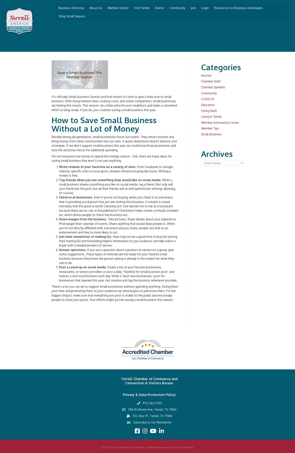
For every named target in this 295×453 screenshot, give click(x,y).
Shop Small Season (72, 16)
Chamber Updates (213, 87)
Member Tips (210, 128)
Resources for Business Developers (238, 8)
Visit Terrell (141, 8)
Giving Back (209, 111)
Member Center (117, 8)
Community (177, 8)
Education (208, 105)
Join (193, 8)
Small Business (211, 134)
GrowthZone (186, 447)
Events (159, 8)
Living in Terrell (211, 116)
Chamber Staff (210, 81)
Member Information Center (220, 122)
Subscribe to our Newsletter (152, 422)
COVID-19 (207, 99)
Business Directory (71, 8)
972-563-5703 (152, 403)
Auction (206, 75)
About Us (96, 8)
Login (205, 8)
